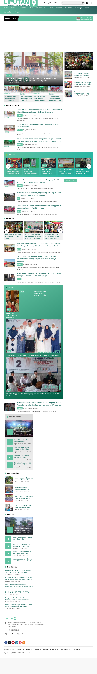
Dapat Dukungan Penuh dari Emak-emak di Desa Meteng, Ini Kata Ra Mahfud (33, 369)
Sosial (22, 218)
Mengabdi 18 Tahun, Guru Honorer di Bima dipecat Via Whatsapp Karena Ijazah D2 (18, 615)
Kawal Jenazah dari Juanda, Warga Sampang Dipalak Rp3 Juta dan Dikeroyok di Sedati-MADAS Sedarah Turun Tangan (40, 99)
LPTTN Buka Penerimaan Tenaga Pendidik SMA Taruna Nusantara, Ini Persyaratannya (17, 608)
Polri (22, 204)
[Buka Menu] (91, 3)
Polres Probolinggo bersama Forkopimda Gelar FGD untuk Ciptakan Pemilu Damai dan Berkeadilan (65, 175)
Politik (8, 324)
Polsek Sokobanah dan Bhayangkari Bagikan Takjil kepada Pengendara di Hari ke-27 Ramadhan (40, 198)
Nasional (27, 169)
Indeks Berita (27, 666)
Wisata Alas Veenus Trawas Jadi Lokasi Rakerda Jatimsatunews (22, 554)
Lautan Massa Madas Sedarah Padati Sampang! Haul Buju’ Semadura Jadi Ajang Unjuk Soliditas (55, 99)
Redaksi (38, 666)
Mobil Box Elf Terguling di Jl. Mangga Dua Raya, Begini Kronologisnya (22, 561)
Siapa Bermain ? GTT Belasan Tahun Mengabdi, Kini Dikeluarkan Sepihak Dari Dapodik (22, 456)
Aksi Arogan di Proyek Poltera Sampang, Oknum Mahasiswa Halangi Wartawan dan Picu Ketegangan (41, 286)
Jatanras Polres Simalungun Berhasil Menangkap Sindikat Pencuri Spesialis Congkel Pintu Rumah (22, 576)
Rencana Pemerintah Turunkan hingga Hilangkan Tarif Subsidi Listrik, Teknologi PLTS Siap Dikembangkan (31, 175)
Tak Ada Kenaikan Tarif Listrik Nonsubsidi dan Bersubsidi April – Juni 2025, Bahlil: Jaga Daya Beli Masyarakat (23, 523)
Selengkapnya (70, 184)
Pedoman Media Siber (50, 666)
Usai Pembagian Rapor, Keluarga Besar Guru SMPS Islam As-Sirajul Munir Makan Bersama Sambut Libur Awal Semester (18, 601)
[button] (82, 2)
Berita (60, 169)
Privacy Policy (9, 666)
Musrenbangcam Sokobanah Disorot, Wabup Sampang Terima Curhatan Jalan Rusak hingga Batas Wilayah (23, 504)
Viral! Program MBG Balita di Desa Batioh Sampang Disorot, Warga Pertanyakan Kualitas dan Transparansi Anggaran (41, 419)
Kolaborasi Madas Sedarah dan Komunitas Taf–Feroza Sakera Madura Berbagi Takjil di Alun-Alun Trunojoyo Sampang (41, 269)
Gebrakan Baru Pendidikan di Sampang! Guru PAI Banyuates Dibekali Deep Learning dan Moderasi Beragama (32, 77)
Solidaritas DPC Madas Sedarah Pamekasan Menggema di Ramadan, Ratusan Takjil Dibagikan (40, 213)
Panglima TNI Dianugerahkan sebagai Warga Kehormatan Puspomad (47, 175)
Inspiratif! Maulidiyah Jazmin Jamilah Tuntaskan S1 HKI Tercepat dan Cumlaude (18, 588)
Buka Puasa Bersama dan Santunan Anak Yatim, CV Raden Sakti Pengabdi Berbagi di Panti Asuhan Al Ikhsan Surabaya (41, 253)
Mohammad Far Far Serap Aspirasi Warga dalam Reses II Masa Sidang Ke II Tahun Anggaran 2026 (24, 513)
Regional (8, 71)
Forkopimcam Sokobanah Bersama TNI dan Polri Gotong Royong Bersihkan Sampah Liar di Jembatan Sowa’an (24, 495)
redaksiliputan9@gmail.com (17, 650)
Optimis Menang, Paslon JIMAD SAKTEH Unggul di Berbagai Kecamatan (40, 307)
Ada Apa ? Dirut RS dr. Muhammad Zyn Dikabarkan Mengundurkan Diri (21, 472)
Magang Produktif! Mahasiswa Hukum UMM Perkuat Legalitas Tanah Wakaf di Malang (19, 594)
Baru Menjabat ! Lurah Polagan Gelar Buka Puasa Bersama (21, 464)
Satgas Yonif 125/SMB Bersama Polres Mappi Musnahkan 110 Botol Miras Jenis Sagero (83, 74)
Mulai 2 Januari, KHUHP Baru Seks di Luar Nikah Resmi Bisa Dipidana (13, 175)
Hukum (23, 291)
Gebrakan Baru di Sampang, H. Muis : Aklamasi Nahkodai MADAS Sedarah (26, 99)
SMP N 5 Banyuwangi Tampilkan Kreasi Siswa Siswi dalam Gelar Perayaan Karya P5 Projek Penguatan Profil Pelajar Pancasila (18, 622)
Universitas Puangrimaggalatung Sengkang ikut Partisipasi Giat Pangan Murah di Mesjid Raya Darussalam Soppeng (82, 93)
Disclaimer (76, 666)
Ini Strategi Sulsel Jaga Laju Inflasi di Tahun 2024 (13, 243)
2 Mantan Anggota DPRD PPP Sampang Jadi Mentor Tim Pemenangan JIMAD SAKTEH (32, 409)
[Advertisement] (48, 37)
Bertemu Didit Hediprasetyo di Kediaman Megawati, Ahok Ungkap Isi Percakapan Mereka (11, 329)
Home (18, 666)
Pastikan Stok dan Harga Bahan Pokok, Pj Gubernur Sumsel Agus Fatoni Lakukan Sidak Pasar (83, 84)
